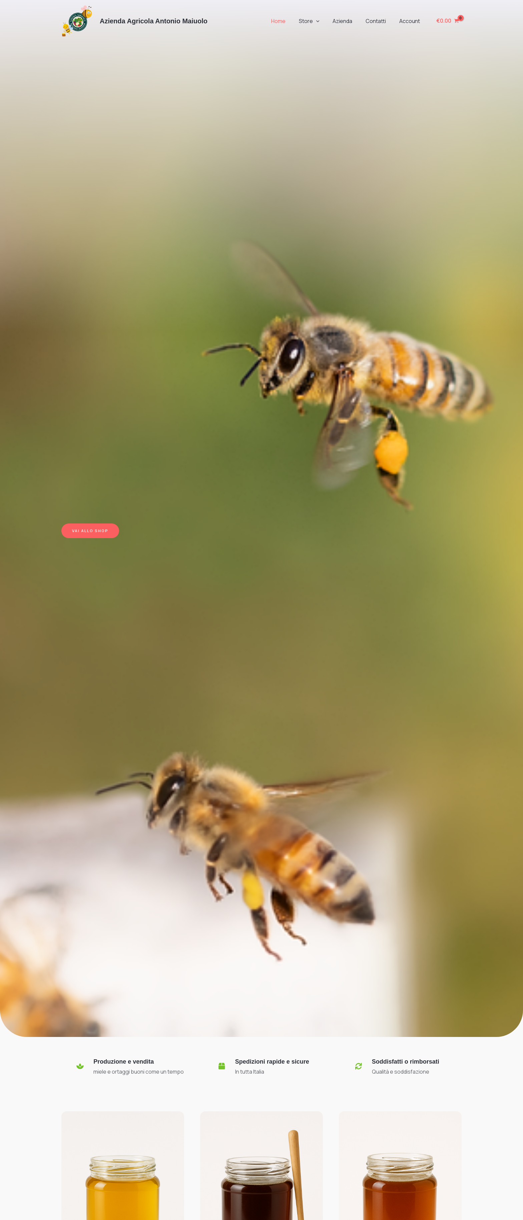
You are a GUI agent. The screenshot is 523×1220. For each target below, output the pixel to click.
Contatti (380, 21)
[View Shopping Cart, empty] (447, 21)
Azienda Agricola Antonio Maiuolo (153, 21)
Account (411, 21)
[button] (325, 21)
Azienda (349, 21)
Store (318, 21)
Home (290, 21)
